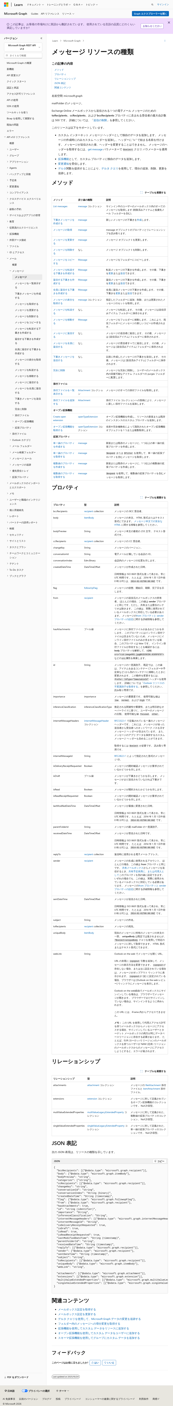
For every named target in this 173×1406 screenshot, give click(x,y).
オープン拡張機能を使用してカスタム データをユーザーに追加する (99, 1333)
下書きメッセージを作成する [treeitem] (28, 295)
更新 (110, 273)
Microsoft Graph (72, 40)
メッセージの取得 (62, 229)
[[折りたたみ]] (41, 38)
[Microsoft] (6, 4)
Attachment (84, 390)
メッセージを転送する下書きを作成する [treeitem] (28, 330)
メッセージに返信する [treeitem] (27, 382)
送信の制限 (100, 120)
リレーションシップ (65, 78)
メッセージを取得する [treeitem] (27, 303)
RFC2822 (119, 755)
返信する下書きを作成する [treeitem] (28, 341)
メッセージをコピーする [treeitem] (28, 322)
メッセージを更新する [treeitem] (27, 310)
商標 (155, 1398)
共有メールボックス (132, 867)
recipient (88, 511)
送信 (122, 273)
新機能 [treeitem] (10, 69)
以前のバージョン (28, 1398)
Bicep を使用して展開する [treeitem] (20, 118)
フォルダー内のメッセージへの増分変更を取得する (89, 1323)
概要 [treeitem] (11, 143)
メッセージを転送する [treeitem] (27, 369)
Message (82, 259)
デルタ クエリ (109, 168)
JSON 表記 (60, 83)
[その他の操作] (165, 40)
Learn (55, 40)
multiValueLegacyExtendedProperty (105, 1112)
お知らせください (152, 26)
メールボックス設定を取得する (77, 1309)
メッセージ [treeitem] (21, 277)
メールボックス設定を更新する (77, 1314)
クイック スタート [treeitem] (16, 81)
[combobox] (23, 47)
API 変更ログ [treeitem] (13, 75)
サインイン (163, 4)
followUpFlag (90, 587)
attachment (93, 1085)
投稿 (58, 1398)
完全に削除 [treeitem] (21, 409)
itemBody (89, 517)
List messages (60, 206)
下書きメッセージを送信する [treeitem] (28, 400)
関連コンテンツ (62, 87)
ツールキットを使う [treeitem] (17, 112)
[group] (110, 1228)
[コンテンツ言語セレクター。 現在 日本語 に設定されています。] (10, 1391)
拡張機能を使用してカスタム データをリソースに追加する (93, 1328)
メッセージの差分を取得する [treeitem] (28, 361)
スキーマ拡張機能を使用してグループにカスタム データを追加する (99, 1337)
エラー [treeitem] (10, 130)
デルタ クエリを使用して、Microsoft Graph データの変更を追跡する (99, 1319)
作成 (139, 219)
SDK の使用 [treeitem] (13, 106)
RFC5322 (119, 720)
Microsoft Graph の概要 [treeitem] (19, 62)
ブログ (45, 1398)
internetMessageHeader (96, 720)
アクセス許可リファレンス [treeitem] (21, 93)
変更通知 (63, 163)
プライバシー (72, 1398)
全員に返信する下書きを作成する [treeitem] (28, 351)
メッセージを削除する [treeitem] (27, 316)
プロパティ (60, 74)
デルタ (62, 168)
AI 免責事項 (9, 1398)
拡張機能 (63, 159)
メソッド (59, 69)
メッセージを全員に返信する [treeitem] (28, 390)
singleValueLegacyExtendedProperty (106, 1125)
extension (92, 1098)
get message (95, 149)
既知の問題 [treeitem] (13, 124)
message (82, 206)
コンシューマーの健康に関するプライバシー (108, 1398)
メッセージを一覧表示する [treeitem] (28, 285)
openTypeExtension (88, 416)
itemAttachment (151, 1088)
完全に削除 (59, 370)
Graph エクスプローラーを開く (150, 13)
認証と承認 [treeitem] (13, 87)
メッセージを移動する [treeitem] (27, 376)
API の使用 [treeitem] (12, 100)
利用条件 (144, 1398)
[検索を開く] (152, 5)
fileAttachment (153, 1085)
